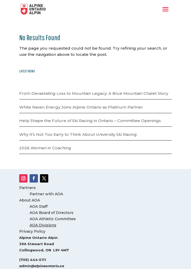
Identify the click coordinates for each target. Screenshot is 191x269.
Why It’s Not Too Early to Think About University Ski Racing (78, 134)
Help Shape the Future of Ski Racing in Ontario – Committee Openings (90, 120)
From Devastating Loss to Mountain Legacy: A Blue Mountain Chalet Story (93, 93)
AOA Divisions (43, 225)
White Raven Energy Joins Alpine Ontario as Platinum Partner (81, 107)
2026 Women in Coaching (45, 147)
